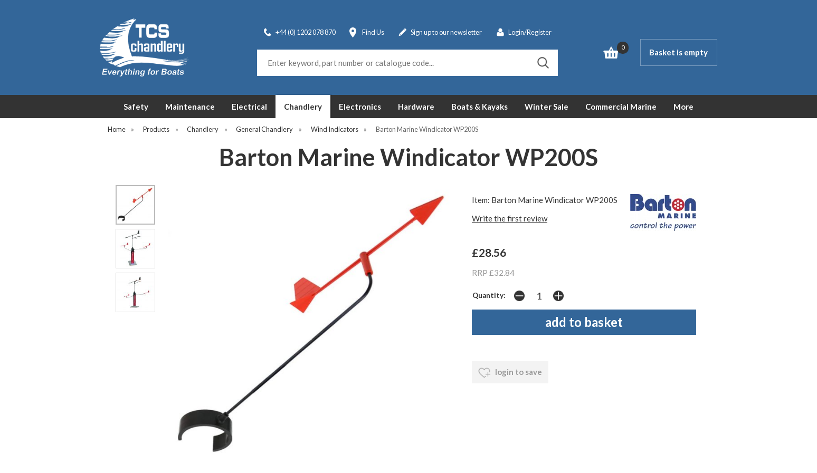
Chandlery (303, 106)
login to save (510, 372)
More (683, 106)
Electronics (360, 106)
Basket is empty (678, 52)
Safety (136, 106)
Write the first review (509, 218)
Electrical (249, 106)
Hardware (416, 106)
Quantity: (489, 295)
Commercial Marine (621, 106)
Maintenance (190, 106)
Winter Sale (546, 106)
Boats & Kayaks (479, 106)
